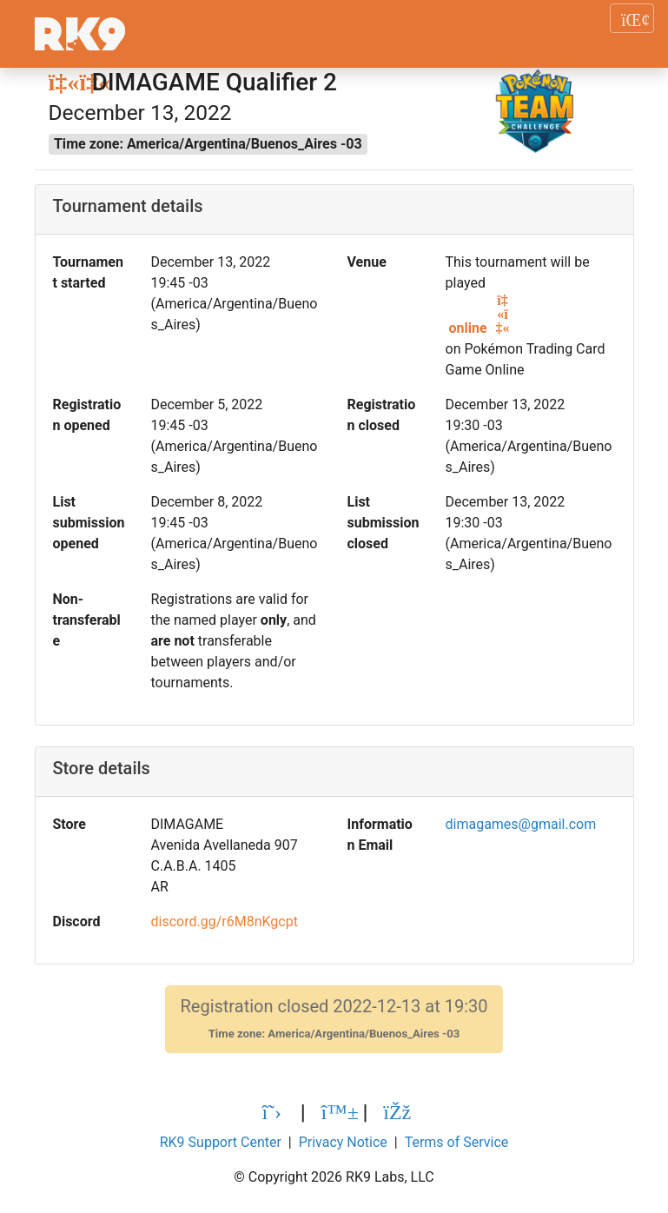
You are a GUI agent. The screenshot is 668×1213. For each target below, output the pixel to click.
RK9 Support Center (220, 1142)
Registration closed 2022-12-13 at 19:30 (333, 1019)
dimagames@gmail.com (521, 824)
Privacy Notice (343, 1142)
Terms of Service (457, 1142)
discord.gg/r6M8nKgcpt (224, 921)
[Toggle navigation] (632, 18)
